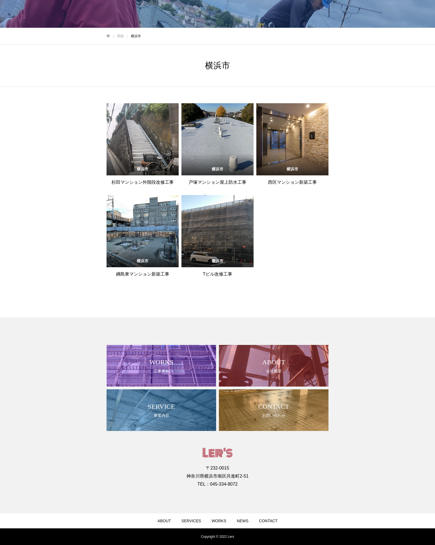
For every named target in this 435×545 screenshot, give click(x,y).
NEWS (243, 521)
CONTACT (268, 521)
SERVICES (191, 521)
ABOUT (164, 521)
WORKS (219, 521)
